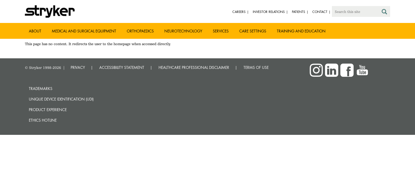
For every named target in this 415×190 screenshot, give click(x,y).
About (35, 31)
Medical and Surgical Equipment (84, 31)
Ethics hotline (43, 120)
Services (221, 31)
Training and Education (301, 31)
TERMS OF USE (256, 67)
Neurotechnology (183, 31)
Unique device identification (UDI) (61, 99)
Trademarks (40, 88)
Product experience (48, 109)
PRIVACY (78, 67)
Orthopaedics (140, 31)
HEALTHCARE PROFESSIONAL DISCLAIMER (194, 67)
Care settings (252, 31)
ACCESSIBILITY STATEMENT (121, 67)
